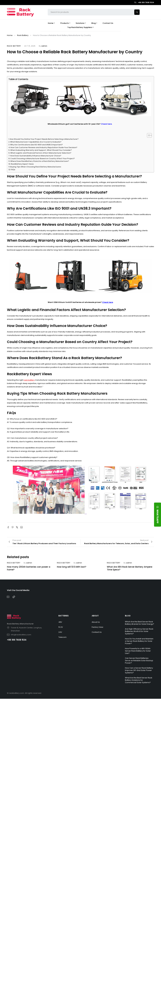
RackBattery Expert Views (22, 164)
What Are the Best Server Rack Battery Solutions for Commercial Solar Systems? (138, 680)
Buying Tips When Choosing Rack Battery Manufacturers (35, 167)
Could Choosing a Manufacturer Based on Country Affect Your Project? (42, 158)
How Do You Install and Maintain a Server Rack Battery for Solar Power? (139, 641)
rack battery (29, 380)
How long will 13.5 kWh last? (71, 566)
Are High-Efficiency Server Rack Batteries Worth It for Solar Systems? (139, 631)
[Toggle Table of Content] (148, 135)
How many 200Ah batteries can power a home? (28, 568)
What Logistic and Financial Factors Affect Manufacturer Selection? (40, 153)
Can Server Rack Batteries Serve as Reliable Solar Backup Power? (139, 660)
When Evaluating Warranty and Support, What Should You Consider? (41, 150)
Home (10, 35)
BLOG (128, 615)
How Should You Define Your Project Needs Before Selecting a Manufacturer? (44, 139)
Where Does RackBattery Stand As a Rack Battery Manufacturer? (39, 161)
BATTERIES (63, 615)
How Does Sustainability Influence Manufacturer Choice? (35, 156)
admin (44, 46)
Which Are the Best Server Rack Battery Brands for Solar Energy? (139, 622)
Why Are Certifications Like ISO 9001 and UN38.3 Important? (36, 144)
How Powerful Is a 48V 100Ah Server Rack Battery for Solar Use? (138, 651)
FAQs (13, 169)
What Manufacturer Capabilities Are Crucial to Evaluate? (35, 142)
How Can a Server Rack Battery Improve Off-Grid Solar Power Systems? (139, 670)
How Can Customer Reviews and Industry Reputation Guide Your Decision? (43, 147)
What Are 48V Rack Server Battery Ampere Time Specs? (129, 568)
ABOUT (95, 615)
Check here (107, 302)
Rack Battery (22, 35)
